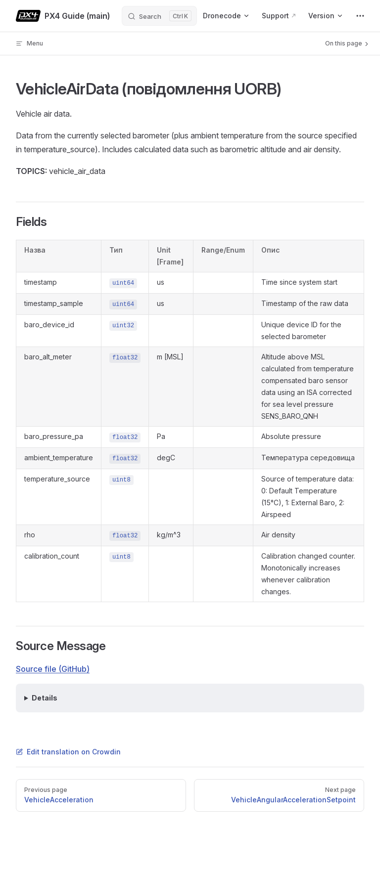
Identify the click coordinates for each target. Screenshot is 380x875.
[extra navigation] (360, 16)
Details (44, 698)
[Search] (159, 16)
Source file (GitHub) (53, 669)
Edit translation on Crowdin (68, 751)
